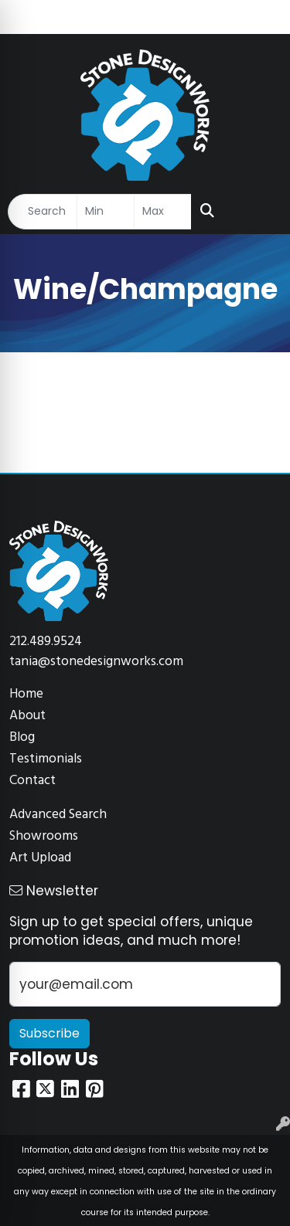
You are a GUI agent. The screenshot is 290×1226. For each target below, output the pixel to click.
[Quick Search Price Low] (106, 211)
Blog (22, 737)
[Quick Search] (42, 211)
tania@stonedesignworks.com (96, 661)
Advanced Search (58, 814)
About (27, 715)
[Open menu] (259, 211)
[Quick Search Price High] (163, 211)
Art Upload (40, 857)
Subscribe (49, 1033)
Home (26, 694)
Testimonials (45, 759)
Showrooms (43, 836)
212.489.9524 (45, 641)
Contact (32, 780)
